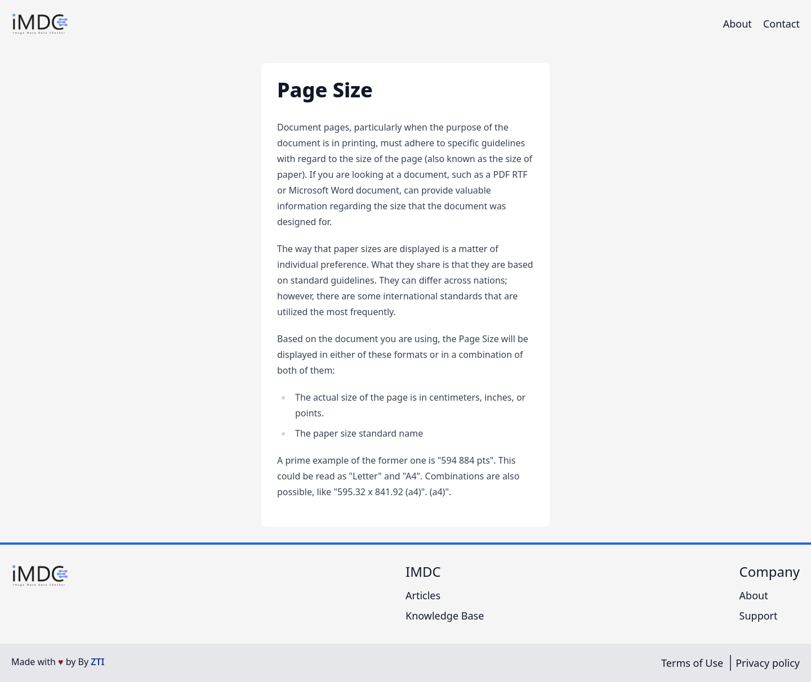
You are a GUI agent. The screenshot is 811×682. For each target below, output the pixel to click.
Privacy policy (768, 663)
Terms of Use (692, 663)
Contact (781, 23)
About (737, 23)
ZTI (97, 662)
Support (758, 615)
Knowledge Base (445, 615)
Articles (423, 595)
